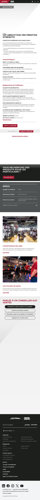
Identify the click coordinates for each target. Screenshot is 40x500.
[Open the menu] (38, 2)
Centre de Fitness (7, 437)
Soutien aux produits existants (20, 310)
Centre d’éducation (8, 459)
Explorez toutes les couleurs (20, 136)
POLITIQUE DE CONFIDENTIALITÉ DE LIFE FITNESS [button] (16, 491)
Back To (5, 4)
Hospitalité (5, 439)
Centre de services (7, 457)
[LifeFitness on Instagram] (12, 485)
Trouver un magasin (8, 467)
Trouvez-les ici (8, 177)
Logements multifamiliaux (9, 441)
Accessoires (5, 450)
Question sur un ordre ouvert (20, 318)
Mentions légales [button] (7, 493)
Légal (4, 469)
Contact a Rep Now (26, 131)
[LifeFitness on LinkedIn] (3, 485)
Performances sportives (27, 439)
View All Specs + (7, 119)
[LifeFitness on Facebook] (8, 485)
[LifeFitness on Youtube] (21, 485)
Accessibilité (6, 471)
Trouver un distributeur (9, 464)
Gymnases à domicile (26, 437)
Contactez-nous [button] (7, 489)
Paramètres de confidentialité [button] (20, 489)
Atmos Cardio (24, 448)
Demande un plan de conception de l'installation (20, 314)
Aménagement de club (9, 455)
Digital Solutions (25, 446)
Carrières (5, 474)
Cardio (4, 446)
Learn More (6, 252)
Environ (5, 462)
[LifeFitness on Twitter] (17, 485)
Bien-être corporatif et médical (29, 441)
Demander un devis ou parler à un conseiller (20, 306)
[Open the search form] (35, 2)
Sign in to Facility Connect (10, 476)
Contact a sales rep (10, 125)
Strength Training (7, 448)
